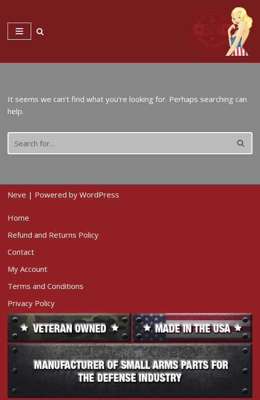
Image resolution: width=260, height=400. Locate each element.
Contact (21, 252)
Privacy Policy (31, 303)
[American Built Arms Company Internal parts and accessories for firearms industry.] (222, 31)
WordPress (99, 194)
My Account (27, 269)
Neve (17, 194)
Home (18, 218)
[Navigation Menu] (19, 31)
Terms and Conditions (45, 286)
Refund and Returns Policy (53, 235)
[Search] (40, 31)
